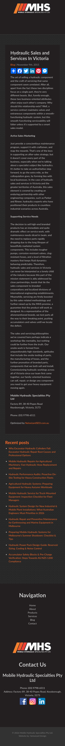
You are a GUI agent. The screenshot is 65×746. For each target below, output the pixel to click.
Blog (12, 64)
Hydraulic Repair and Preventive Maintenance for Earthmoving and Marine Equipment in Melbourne (33, 522)
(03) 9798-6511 (36, 687)
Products (32, 612)
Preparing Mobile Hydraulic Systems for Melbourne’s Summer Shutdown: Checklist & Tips (32, 535)
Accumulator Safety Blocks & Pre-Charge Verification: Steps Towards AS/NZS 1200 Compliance (31, 558)
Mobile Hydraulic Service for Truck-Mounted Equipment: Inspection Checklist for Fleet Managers (32, 497)
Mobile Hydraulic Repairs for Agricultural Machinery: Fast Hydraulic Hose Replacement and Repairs (33, 465)
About (32, 608)
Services (32, 616)
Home (32, 605)
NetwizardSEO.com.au (37, 422)
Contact (32, 623)
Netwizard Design (38, 736)
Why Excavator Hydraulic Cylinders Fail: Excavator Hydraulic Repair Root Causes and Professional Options (32, 452)
